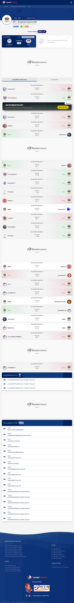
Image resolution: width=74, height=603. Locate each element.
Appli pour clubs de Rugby (13, 551)
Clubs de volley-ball (58, 558)
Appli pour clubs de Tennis (13, 557)
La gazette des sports (12, 569)
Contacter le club (30, 18)
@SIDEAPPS (45, 597)
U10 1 (29, 6)
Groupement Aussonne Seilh (17, 6)
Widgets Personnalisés (12, 571)
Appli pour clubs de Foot (13, 547)
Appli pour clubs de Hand (13, 553)
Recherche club (10, 567)
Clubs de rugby (56, 555)
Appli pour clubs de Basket (14, 549)
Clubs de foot (56, 551)
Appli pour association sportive (15, 558)
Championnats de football (60, 569)
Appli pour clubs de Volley (14, 555)
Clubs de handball (57, 557)
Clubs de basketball (58, 553)
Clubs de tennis (56, 560)
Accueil (6, 6)
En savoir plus (63, 109)
